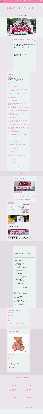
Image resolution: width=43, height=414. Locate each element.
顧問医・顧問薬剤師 (25, 15)
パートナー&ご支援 (35, 0)
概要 (17, 0)
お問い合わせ (41, 0)
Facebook (32, 0)
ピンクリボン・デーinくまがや (28, 0)
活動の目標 (19, 15)
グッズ (22, 0)
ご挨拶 (16, 15)
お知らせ (38, 0)
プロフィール (22, 15)
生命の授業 (24, 0)
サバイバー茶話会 (19, 0)
